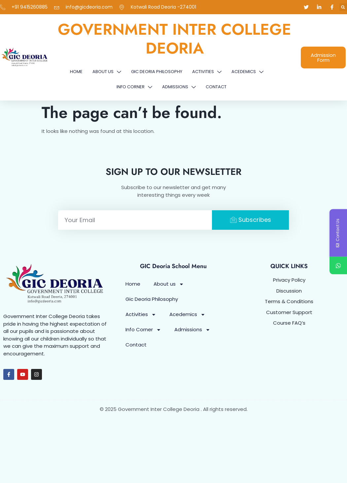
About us (106, 71)
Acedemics (247, 71)
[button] (343, 7)
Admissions (179, 87)
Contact (216, 87)
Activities (207, 71)
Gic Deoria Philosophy (156, 71)
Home (76, 71)
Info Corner (134, 87)
